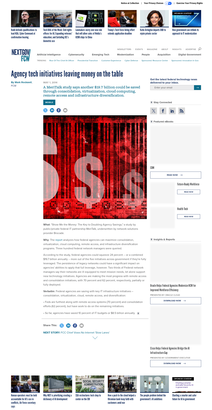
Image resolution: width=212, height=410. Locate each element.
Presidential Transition (88, 60)
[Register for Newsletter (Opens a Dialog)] (197, 87)
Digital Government (189, 54)
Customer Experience (111, 60)
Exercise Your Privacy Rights (190, 3)
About (164, 49)
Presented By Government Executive (170, 357)
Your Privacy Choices (158, 3)
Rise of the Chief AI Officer (61, 60)
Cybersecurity (76, 54)
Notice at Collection (130, 3)
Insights (176, 49)
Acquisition (164, 54)
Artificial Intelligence (49, 54)
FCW (13, 86)
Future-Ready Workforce (188, 184)
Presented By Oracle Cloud (165, 295)
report (59, 240)
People (146, 54)
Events (139, 49)
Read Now (175, 175)
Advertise (191, 49)
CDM (152, 168)
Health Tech (182, 209)
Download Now (176, 300)
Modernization (125, 54)
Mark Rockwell (23, 82)
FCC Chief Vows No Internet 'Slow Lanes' (85, 332)
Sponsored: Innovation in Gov (185, 60)
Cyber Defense (131, 60)
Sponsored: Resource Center (155, 60)
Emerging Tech (100, 54)
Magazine (152, 49)
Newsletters (124, 49)
